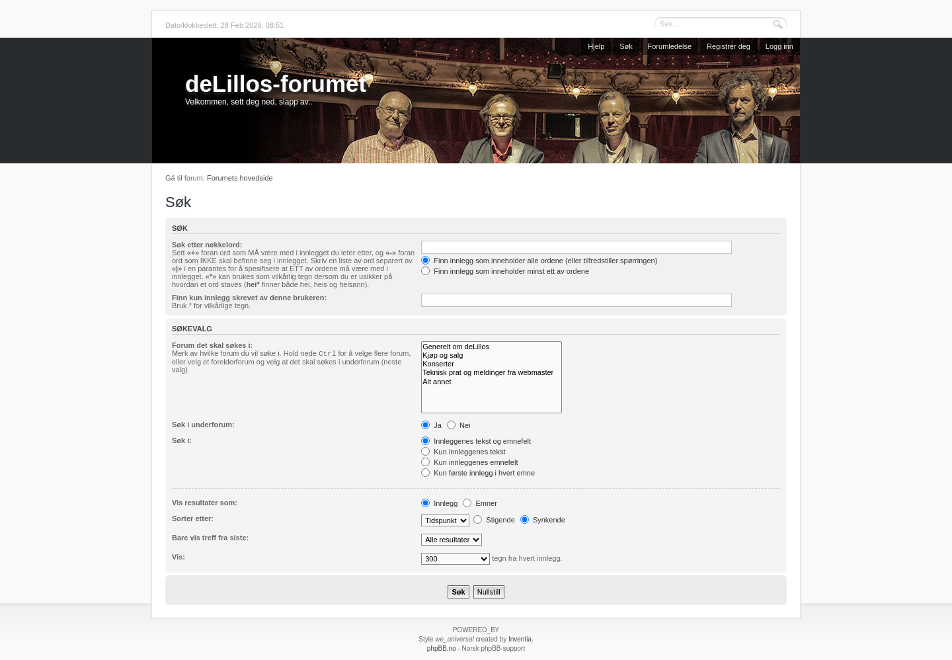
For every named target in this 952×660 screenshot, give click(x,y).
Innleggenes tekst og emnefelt (476, 441)
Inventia (520, 639)
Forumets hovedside (240, 178)
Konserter (491, 364)
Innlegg (439, 503)
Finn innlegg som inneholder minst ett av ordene (505, 271)
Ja (431, 425)
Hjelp (596, 46)
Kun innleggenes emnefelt (469, 462)
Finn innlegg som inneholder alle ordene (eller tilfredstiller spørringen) (539, 261)
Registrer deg (728, 46)
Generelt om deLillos (491, 347)
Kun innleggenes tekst (463, 452)
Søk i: (182, 440)
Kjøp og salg (491, 355)
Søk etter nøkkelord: (207, 245)
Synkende (542, 520)
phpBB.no (441, 648)
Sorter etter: (193, 518)
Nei (459, 425)
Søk (626, 46)
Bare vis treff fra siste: (210, 538)
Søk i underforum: (203, 425)
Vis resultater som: (204, 503)
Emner (479, 503)
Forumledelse (670, 46)
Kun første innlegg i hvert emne (478, 473)
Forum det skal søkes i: (212, 345)
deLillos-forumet (275, 84)
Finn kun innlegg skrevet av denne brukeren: (249, 298)
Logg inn (779, 46)
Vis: (178, 557)
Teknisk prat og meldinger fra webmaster (491, 372)
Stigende (493, 520)
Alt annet (491, 382)
